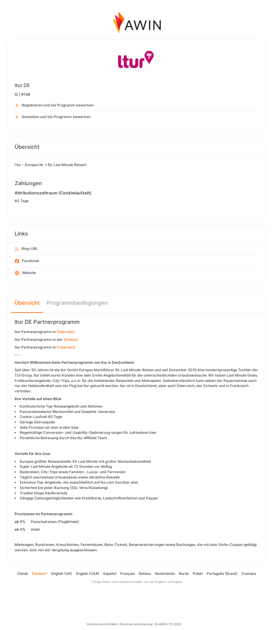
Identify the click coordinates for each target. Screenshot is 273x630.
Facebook (27, 261)
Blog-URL (26, 249)
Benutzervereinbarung (136, 624)
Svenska (248, 573)
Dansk (22, 573)
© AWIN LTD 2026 (168, 624)
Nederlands (165, 573)
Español (109, 573)
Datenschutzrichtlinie (102, 624)
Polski (198, 573)
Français (127, 573)
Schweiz (71, 339)
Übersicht (27, 303)
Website (25, 273)
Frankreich (66, 347)
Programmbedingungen (77, 303)
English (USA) (87, 573)
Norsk (184, 573)
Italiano (145, 573)
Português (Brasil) (222, 573)
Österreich (66, 331)
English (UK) (61, 573)
